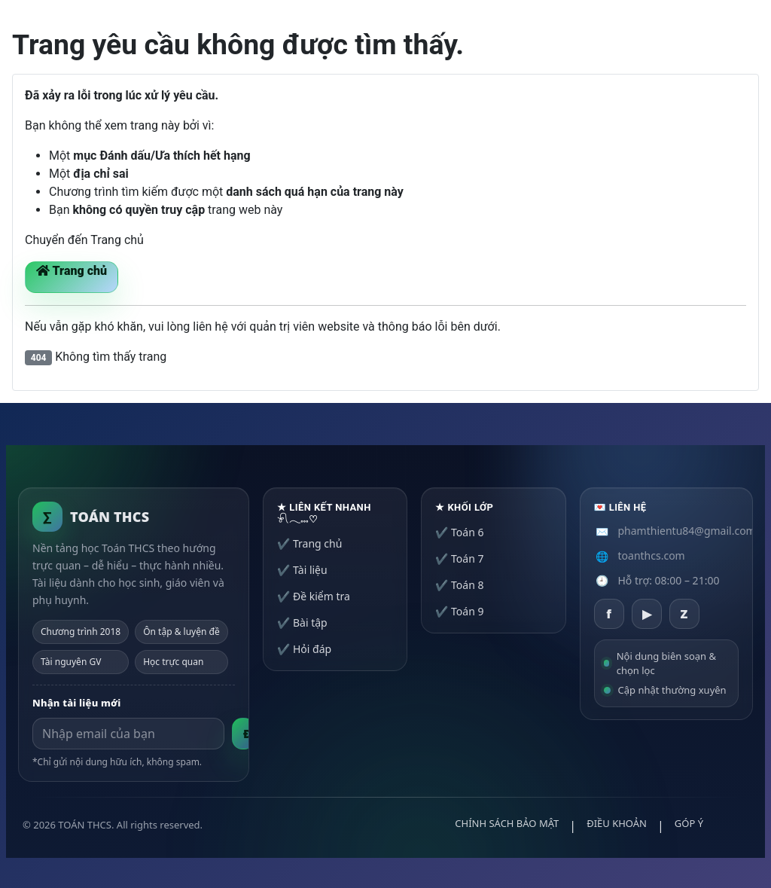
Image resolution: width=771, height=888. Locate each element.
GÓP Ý (689, 823)
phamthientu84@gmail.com (687, 530)
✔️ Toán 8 (459, 585)
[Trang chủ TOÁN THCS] (90, 517)
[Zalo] (684, 614)
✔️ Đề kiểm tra (313, 596)
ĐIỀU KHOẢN (617, 823)
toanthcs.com (651, 555)
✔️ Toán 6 (459, 532)
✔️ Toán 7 (459, 558)
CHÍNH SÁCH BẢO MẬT (507, 823)
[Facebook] (609, 614)
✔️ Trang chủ (309, 543)
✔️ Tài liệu (302, 570)
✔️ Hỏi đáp (304, 649)
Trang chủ (71, 271)
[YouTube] (647, 614)
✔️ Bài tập (302, 622)
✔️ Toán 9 (459, 611)
